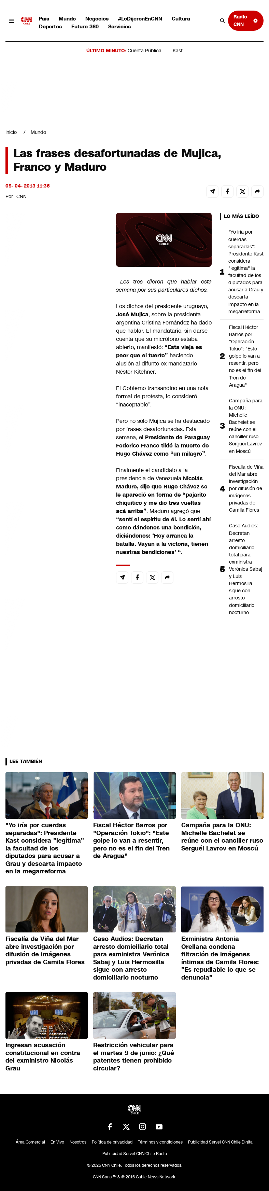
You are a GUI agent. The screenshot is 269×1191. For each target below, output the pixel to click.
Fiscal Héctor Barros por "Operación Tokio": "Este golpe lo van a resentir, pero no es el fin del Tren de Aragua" (245, 356)
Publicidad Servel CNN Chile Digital (221, 1142)
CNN (21, 196)
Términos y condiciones (160, 1142)
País (44, 18)
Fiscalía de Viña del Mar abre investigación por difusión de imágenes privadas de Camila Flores (246, 488)
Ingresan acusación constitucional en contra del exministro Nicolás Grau (42, 1057)
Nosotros (78, 1142)
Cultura (181, 18)
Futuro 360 (85, 26)
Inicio (11, 132)
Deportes (50, 26)
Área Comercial (30, 1142)
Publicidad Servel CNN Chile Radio (134, 1154)
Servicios (119, 26)
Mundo (67, 18)
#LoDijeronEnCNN (140, 18)
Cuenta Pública (144, 50)
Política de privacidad (112, 1142)
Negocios (97, 18)
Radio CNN (245, 20)
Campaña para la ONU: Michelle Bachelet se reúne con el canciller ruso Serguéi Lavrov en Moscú (246, 426)
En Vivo (57, 1142)
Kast (178, 50)
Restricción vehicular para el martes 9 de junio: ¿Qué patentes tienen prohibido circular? (133, 1057)
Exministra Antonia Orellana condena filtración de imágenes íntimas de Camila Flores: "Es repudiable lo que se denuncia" (220, 958)
